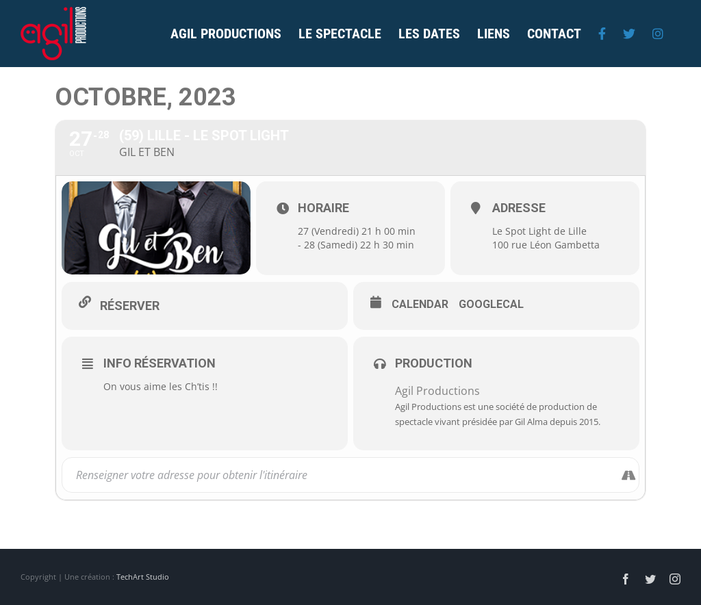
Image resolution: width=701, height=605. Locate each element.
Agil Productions (437, 390)
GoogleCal (491, 304)
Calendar (420, 304)
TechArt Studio (142, 576)
